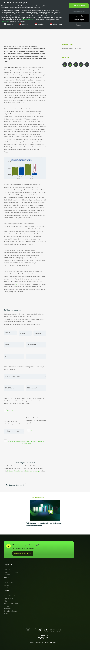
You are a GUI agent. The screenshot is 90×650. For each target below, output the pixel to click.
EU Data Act (8, 609)
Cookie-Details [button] (72, 24)
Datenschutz (8, 598)
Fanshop (7, 575)
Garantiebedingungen (12, 603)
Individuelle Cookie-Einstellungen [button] (79, 18)
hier (16, 284)
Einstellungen (5, 21)
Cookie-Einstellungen (11, 596)
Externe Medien (56, 24)
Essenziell (8, 24)
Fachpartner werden (11, 572)
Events (6, 588)
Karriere (6, 585)
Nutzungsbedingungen (32, 471)
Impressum (8, 606)
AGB (5, 601)
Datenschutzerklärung (23, 441)
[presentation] (25, 452)
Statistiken (23, 24)
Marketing (39, 24)
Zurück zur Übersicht (15, 485)
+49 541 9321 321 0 (22, 553)
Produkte (7, 570)
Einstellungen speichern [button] (79, 11)
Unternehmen (9, 583)
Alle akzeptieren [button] (79, 5)
